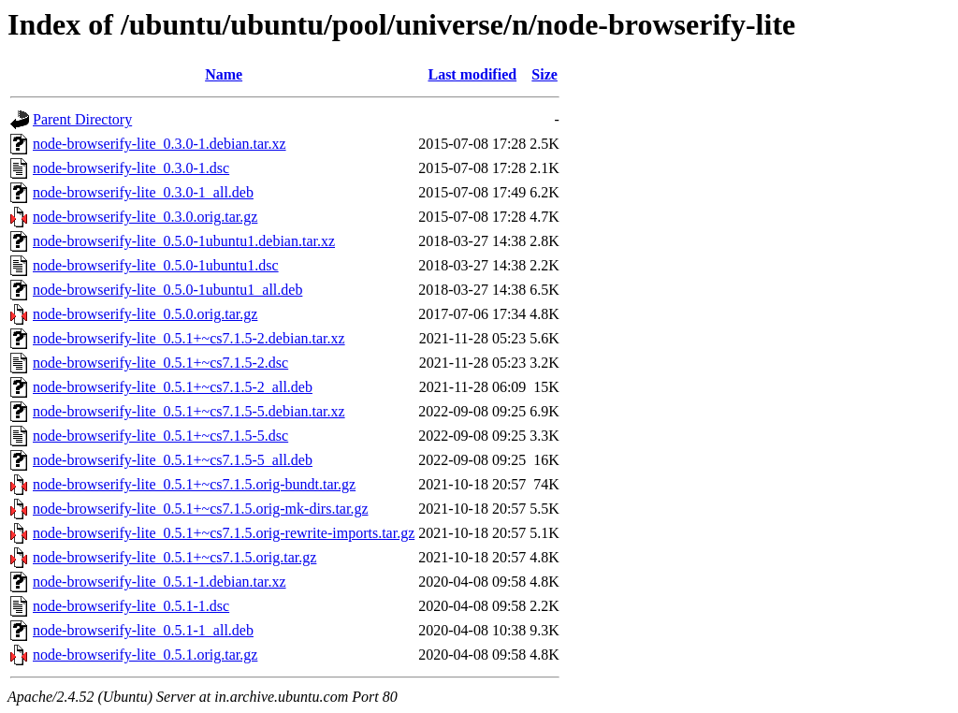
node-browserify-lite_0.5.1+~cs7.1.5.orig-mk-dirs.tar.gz (200, 509)
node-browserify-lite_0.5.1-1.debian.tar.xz (159, 581)
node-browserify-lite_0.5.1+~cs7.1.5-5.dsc (160, 436)
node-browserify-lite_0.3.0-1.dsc (131, 168)
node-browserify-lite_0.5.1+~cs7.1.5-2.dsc (160, 363)
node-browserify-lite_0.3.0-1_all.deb (143, 192)
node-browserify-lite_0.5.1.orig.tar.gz (145, 654)
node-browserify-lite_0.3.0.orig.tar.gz (145, 217)
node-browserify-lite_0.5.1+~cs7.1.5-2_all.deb (172, 387)
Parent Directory (82, 119)
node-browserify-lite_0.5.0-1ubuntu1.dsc (156, 265)
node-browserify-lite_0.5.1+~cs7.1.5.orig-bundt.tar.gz (194, 484)
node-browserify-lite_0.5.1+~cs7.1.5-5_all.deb (172, 460)
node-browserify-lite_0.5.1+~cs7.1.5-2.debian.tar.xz (189, 338)
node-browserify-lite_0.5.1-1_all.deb (143, 630)
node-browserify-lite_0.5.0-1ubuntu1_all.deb (167, 290)
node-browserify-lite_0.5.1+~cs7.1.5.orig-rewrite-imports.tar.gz (223, 533)
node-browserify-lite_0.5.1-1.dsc (131, 606)
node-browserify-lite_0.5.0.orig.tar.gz (145, 314)
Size (544, 74)
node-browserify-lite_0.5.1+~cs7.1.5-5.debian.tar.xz (189, 411)
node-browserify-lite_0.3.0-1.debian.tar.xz (159, 144)
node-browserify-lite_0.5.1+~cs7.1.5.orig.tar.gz (174, 557)
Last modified (472, 74)
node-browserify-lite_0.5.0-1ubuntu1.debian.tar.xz (184, 241)
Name (223, 74)
